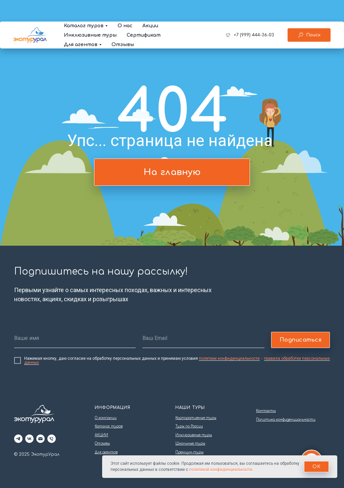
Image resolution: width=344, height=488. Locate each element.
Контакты (266, 411)
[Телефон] (51, 438)
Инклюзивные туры (90, 13)
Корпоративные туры (195, 418)
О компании (106, 418)
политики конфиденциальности (229, 358)
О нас (125, 4)
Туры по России (189, 426)
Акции (150, 4)
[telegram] (18, 438)
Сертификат (144, 13)
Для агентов (80, 23)
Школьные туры (190, 443)
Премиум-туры (189, 452)
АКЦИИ (101, 435)
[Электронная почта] (40, 438)
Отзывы (123, 23)
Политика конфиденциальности (285, 419)
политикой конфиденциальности (220, 469)
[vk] (29, 438)
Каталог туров (83, 4)
